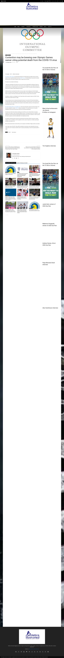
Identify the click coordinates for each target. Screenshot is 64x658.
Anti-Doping (7, 195)
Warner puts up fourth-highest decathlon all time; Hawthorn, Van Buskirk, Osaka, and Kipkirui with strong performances (32, 147)
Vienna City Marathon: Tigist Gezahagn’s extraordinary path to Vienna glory (22, 198)
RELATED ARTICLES (11, 163)
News (19, 26)
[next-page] (7, 214)
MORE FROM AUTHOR (22, 163)
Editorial (9, 53)
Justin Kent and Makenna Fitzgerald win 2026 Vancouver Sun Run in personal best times (34, 198)
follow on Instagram (50, 112)
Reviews (23, 26)
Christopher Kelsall (8, 62)
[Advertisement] (32, 18)
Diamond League (35, 26)
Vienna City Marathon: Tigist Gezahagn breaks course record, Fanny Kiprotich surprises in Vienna (10, 210)
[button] (41, 1)
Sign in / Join (3, 1)
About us (50, 26)
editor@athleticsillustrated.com (34, 648)
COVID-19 (16, 108)
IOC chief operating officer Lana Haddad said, (12, 106)
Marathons (31, 172)
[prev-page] (6, 214)
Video (45, 26)
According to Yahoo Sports (9, 76)
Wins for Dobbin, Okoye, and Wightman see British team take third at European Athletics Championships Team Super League (12, 147)
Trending (41, 26)
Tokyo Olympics (14, 132)
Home (15, 26)
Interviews (29, 26)
